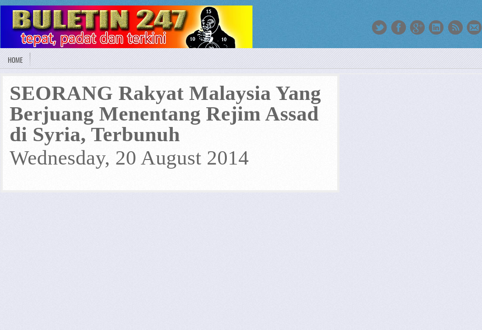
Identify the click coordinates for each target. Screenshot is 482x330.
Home (15, 60)
